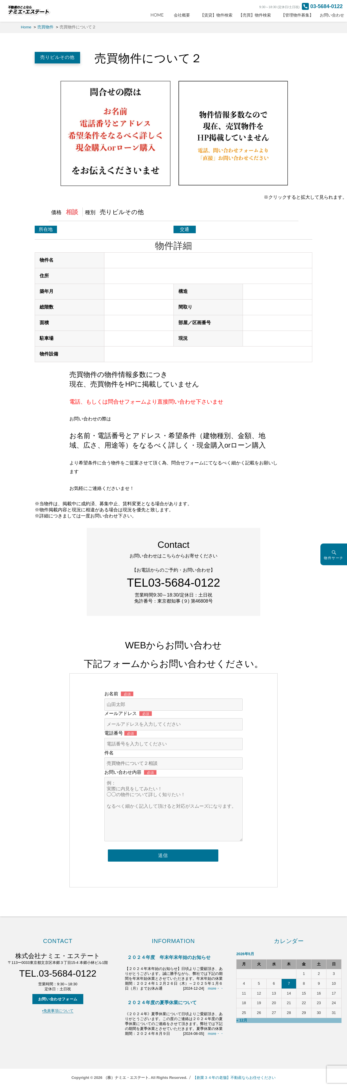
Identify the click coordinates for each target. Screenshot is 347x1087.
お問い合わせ (332, 15)
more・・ (216, 988)
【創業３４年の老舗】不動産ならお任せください (234, 1077)
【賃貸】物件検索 (216, 15)
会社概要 (184, 15)
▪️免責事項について (58, 1010)
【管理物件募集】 (297, 15)
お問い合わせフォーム (57, 999)
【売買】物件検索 (257, 15)
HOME (159, 15)
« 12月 (241, 1020)
